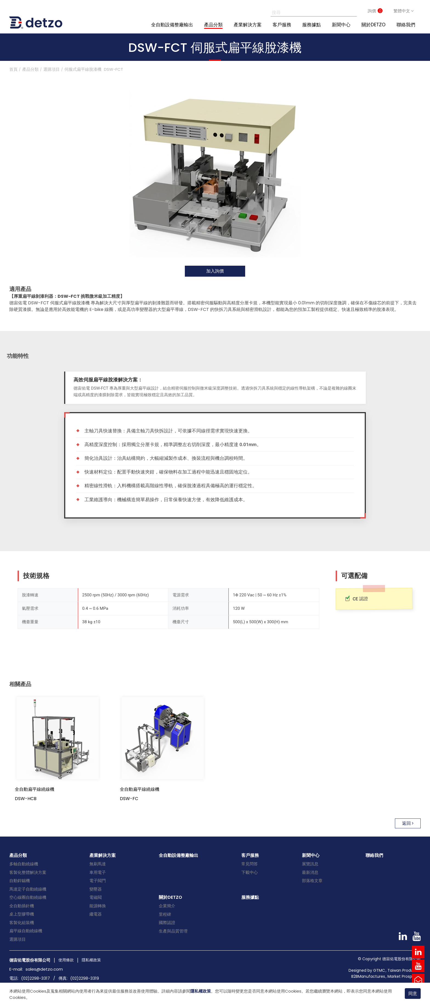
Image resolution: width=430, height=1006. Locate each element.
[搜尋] (308, 10)
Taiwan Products (403, 970)
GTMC (379, 970)
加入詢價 (215, 271)
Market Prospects (404, 976)
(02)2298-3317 (35, 978)
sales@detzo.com (44, 969)
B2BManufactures (368, 976)
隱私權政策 (200, 991)
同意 (412, 993)
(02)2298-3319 (84, 978)
